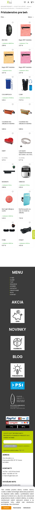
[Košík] (33, 2)
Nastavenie (17, 508)
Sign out (21, 450)
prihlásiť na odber (10, 446)
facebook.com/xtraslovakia (11, 485)
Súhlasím (6, 508)
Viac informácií (14, 504)
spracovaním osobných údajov (11, 450)
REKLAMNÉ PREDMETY (6, 6)
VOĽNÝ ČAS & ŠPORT (20, 6)
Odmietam (27, 508)
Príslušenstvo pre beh (22, 8)
